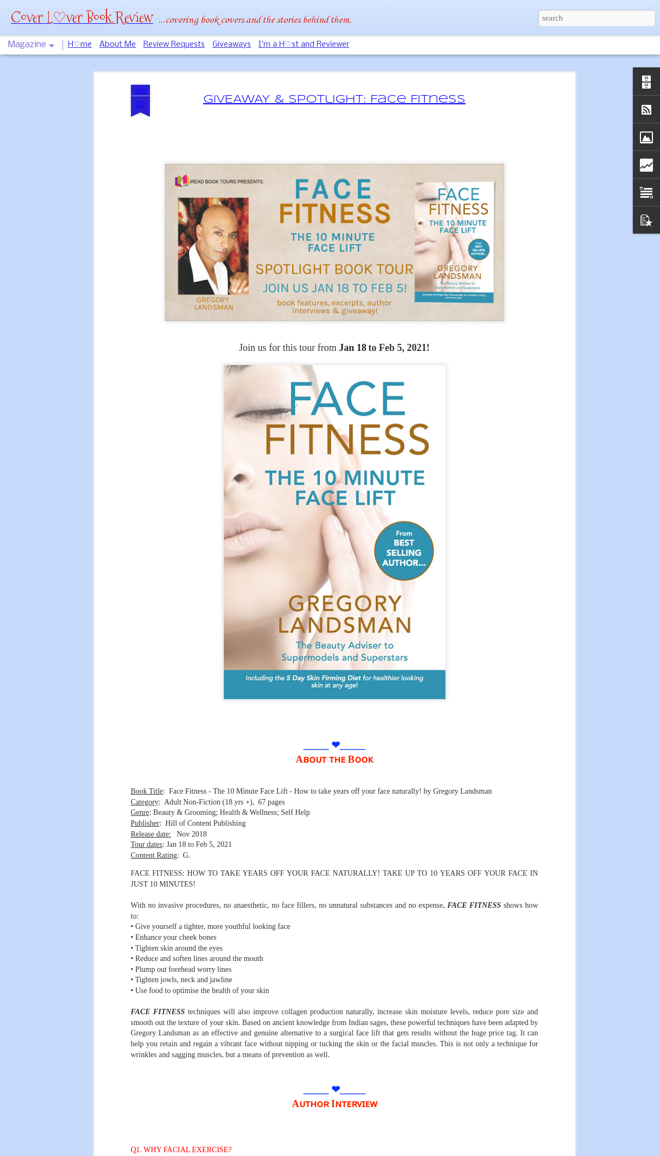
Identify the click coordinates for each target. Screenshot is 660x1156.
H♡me (80, 44)
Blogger (362, 1150)
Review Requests (174, 44)
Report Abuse (390, 1150)
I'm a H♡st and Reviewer (304, 44)
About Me (117, 44)
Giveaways (231, 44)
